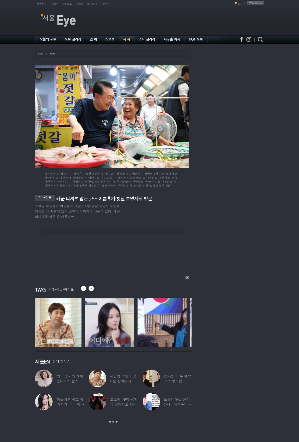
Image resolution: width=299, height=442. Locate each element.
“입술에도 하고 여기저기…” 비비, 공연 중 (69, 404)
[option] (59, 322)
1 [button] (110, 422)
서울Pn (54, 3)
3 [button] (116, 422)
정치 (52, 54)
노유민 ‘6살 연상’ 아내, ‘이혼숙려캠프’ (177, 404)
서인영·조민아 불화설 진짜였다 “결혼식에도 (123, 381)
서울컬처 (105, 3)
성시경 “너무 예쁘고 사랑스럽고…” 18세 (177, 381)
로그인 (241, 3)
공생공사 (92, 3)
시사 (40, 54)
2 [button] (113, 422)
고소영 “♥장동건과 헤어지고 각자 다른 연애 (123, 404)
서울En (79, 3)
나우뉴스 (67, 3)
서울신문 (42, 3)
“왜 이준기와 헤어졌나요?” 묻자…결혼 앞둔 (69, 381)
